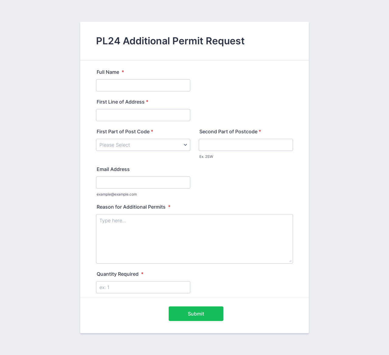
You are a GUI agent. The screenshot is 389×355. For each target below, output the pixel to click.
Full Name (110, 72)
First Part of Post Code (125, 131)
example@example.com (117, 194)
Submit (196, 314)
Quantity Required (120, 274)
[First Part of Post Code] (143, 145)
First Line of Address (122, 102)
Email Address (113, 169)
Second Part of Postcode (230, 131)
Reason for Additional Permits (133, 207)
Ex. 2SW (206, 156)
